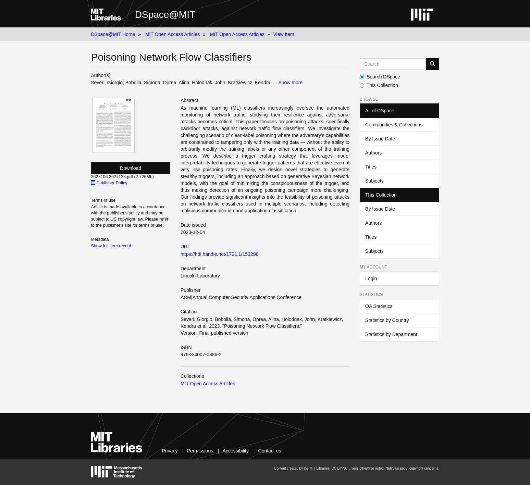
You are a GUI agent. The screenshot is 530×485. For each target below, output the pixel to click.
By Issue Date (380, 138)
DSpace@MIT (165, 14)
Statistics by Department (391, 334)
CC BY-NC (339, 468)
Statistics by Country (387, 320)
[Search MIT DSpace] (393, 64)
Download (130, 168)
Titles (371, 167)
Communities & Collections (393, 124)
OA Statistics (378, 306)
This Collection (379, 85)
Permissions (200, 450)
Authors (373, 153)
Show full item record (111, 246)
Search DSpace (380, 76)
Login (371, 278)
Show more (290, 82)
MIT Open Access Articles (172, 34)
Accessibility (236, 450)
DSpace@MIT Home (113, 34)
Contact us (269, 450)
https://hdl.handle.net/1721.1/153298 (219, 254)
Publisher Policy (109, 183)
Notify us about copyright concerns (411, 468)
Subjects (374, 181)
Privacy (170, 450)
